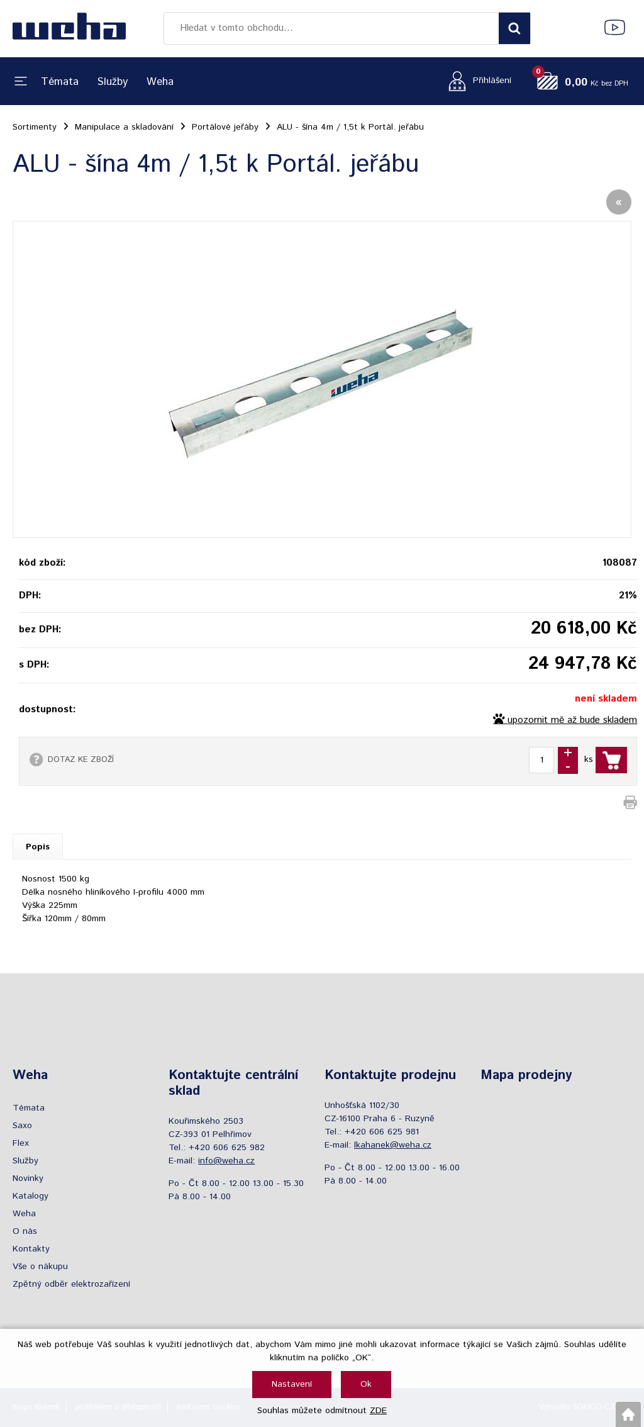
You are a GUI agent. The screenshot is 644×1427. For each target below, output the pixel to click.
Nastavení (292, 1384)
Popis (38, 847)
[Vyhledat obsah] (514, 28)
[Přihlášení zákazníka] (476, 80)
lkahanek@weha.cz (392, 1145)
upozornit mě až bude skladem (572, 720)
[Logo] (69, 28)
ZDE (378, 1410)
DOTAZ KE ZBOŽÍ (81, 759)
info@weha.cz (226, 1161)
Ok (366, 1384)
